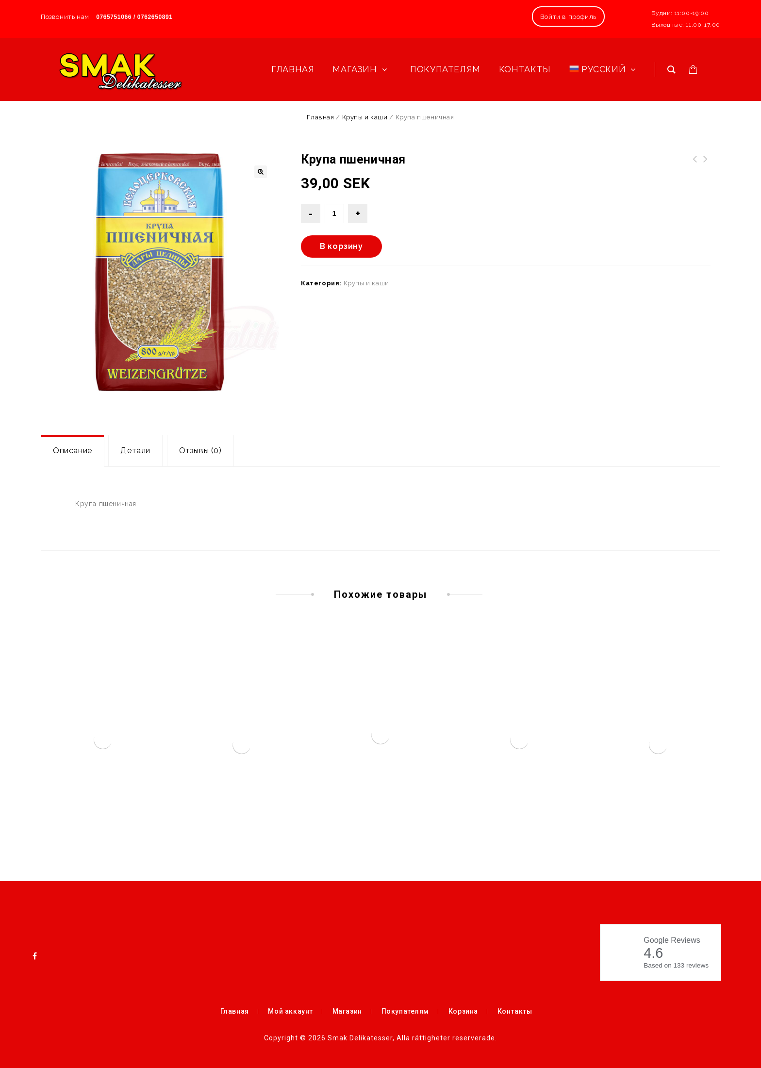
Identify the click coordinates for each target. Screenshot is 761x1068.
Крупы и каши (365, 117)
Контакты (514, 1011)
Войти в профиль (568, 16)
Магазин (347, 1011)
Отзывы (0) (200, 450)
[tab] (72, 451)
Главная (320, 117)
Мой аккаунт (290, 1011)
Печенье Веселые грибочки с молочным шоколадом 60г (695, 170)
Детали (135, 450)
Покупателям (405, 1011)
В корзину (341, 246)
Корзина (463, 1011)
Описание (72, 450)
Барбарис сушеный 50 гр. (705, 165)
